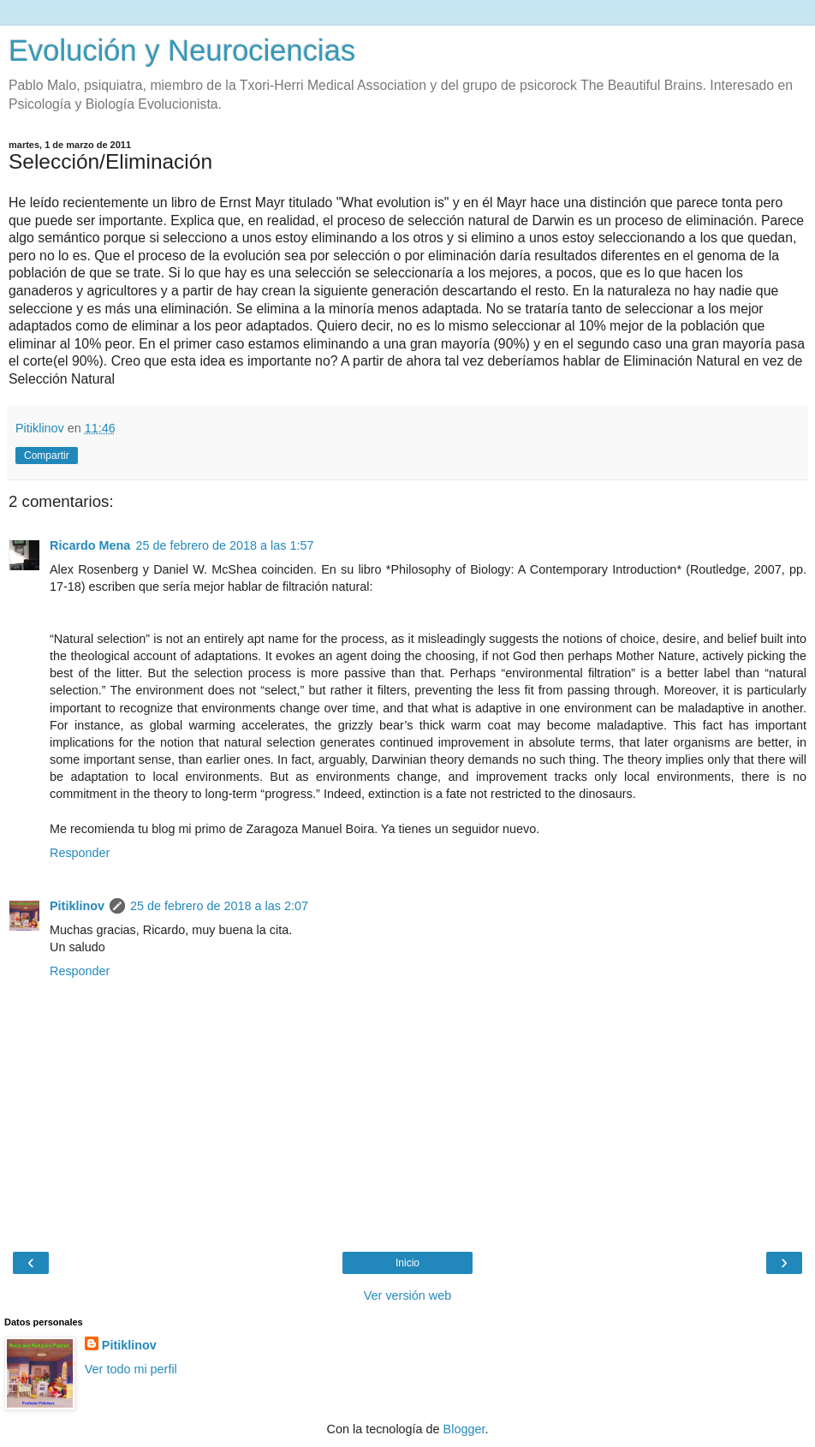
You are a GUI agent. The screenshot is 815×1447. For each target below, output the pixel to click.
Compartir (46, 455)
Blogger (464, 1429)
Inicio (407, 1263)
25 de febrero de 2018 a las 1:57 (224, 545)
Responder (80, 853)
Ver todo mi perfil (131, 1369)
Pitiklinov (77, 906)
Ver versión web (407, 1295)
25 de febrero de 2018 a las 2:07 (219, 906)
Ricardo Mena (90, 545)
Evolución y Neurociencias (182, 50)
